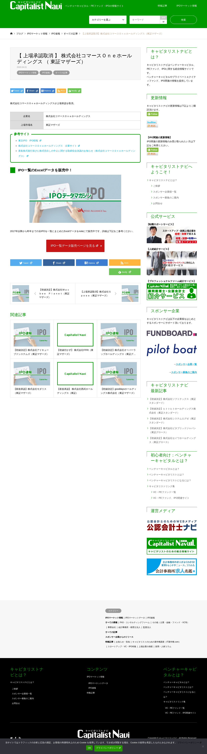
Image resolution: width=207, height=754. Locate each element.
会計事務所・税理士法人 (129, 627)
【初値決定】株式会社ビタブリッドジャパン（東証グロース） (172, 430)
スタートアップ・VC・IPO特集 (122, 646)
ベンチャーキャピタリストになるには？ (170, 480)
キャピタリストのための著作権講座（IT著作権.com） (156, 642)
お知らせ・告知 (123, 642)
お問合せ (157, 203)
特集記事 (162, 5)
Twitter (11, 738)
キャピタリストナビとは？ (163, 180)
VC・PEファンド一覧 (164, 492)
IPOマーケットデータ (135, 618)
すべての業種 (111, 622)
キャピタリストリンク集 (162, 486)
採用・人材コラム (163, 646)
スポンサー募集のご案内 (166, 197)
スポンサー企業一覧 (186, 364)
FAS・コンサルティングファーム (135, 622)
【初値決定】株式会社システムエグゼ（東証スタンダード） (172, 420)
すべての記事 (61, 73)
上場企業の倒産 (146, 646)
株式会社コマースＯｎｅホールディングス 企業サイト (49, 145)
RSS (20, 738)
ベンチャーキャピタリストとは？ (166, 474)
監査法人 (147, 627)
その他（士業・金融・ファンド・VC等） (170, 622)
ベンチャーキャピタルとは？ (164, 469)
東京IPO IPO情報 (30, 140)
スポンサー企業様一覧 (164, 191)
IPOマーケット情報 (186, 5)
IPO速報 (46, 73)
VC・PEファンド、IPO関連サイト (171, 498)
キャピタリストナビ (168, 738)
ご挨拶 (156, 186)
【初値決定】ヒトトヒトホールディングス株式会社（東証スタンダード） (172, 410)
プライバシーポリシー (189, 742)
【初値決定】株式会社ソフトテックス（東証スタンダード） (172, 401)
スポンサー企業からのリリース (119, 637)
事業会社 (112, 627)
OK (89, 748)
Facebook (15, 738)
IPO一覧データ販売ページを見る (75, 245)
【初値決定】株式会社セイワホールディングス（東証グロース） (172, 440)
